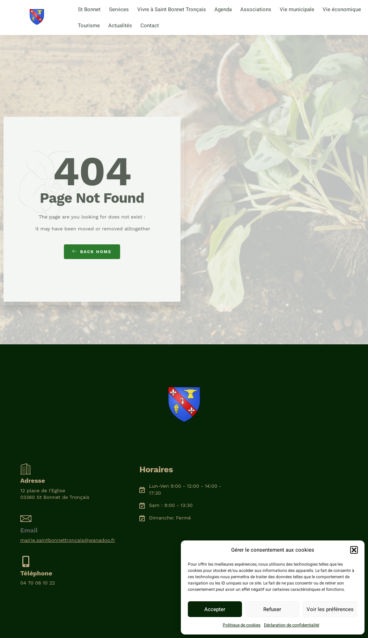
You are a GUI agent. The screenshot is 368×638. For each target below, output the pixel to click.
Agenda (223, 9)
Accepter (214, 609)
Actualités (120, 25)
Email (29, 530)
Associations (255, 9)
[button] (354, 549)
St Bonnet (89, 9)
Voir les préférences (330, 609)
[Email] (25, 518)
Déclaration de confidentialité (291, 625)
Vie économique (342, 9)
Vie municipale (297, 9)
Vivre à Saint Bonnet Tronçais (171, 9)
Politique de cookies (241, 625)
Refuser (272, 609)
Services (119, 9)
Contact (149, 25)
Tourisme (89, 25)
